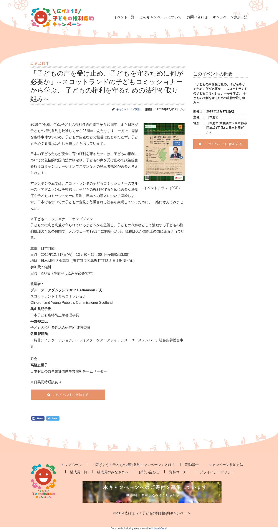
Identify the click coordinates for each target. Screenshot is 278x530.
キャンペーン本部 (128, 109)
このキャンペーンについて (160, 17)
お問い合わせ (197, 17)
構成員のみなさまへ (112, 472)
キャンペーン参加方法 (230, 17)
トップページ (71, 465)
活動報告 (192, 465)
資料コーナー (179, 472)
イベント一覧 (124, 17)
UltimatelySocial (159, 528)
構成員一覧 (78, 472)
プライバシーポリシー (217, 472)
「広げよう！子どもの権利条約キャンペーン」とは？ (133, 465)
